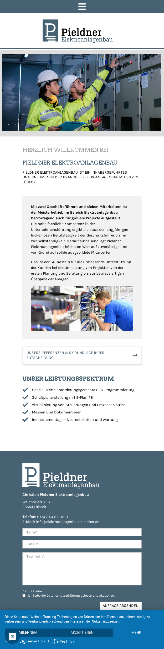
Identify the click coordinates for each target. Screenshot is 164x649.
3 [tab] (22, 125)
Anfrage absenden (120, 606)
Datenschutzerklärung (63, 596)
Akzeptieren (82, 632)
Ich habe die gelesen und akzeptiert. (71, 596)
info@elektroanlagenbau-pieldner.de (67, 522)
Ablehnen (28, 632)
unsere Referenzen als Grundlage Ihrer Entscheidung (65, 356)
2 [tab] (15, 125)
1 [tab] (8, 125)
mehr (136, 632)
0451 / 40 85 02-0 (52, 517)
